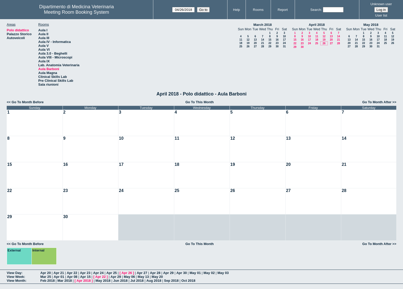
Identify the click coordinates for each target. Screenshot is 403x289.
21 (262, 43)
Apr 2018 (84, 281)
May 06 (129, 277)
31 (284, 46)
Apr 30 (181, 273)
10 (284, 36)
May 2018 (370, 25)
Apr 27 (142, 273)
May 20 (157, 277)
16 (277, 39)
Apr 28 (155, 273)
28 (262, 46)
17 (284, 39)
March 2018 (262, 25)
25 (240, 46)
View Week (15, 277)
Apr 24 (98, 273)
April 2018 (317, 25)
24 (284, 43)
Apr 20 (45, 273)
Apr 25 (111, 273)
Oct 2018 (188, 281)
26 (248, 46)
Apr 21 (59, 273)
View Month (16, 281)
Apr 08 (72, 277)
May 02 (209, 273)
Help (236, 10)
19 (248, 43)
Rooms (258, 10)
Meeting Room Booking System (76, 12)
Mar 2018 (64, 281)
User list (381, 15)
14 (262, 39)
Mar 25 (45, 277)
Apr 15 (85, 277)
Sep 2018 (171, 281)
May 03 (223, 273)
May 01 (195, 273)
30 (277, 46)
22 (269, 43)
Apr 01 (59, 277)
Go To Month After (377, 102)
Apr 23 (85, 273)
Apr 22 (72, 273)
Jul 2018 (136, 281)
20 (255, 43)
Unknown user (381, 4)
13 (255, 39)
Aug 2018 (153, 281)
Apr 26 (126, 273)
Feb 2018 (47, 281)
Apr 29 (168, 273)
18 (240, 43)
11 (240, 39)
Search (315, 10)
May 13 (143, 277)
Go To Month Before (28, 102)
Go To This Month (199, 102)
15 (269, 39)
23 (277, 43)
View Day (14, 273)
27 (255, 46)
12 (248, 39)
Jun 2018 (120, 281)
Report (283, 10)
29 (269, 46)
